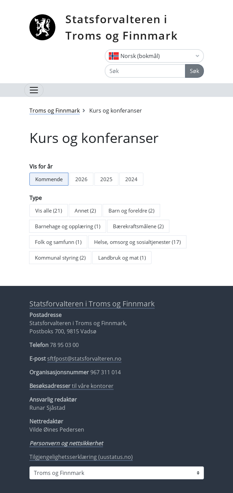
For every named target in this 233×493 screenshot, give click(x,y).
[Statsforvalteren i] (116, 472)
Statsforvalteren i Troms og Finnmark (121, 27)
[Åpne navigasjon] (33, 90)
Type (35, 198)
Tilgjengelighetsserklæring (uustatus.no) (81, 457)
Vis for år (41, 166)
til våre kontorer (71, 386)
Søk (194, 71)
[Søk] (145, 71)
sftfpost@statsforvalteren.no (84, 358)
